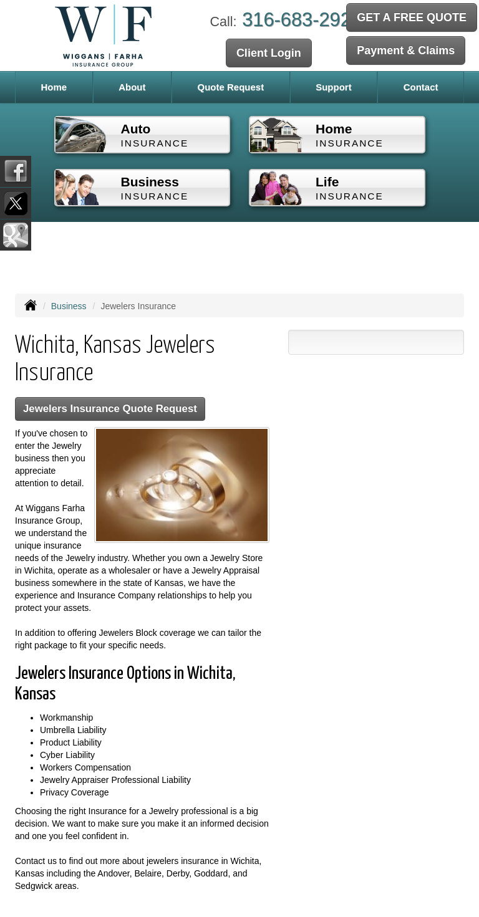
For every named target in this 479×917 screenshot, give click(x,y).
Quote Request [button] (230, 87)
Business (69, 306)
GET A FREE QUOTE (412, 17)
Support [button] (334, 87)
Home (54, 87)
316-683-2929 (302, 20)
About (132, 87)
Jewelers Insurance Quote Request (110, 409)
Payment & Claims (406, 50)
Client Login (268, 53)
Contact (421, 87)
